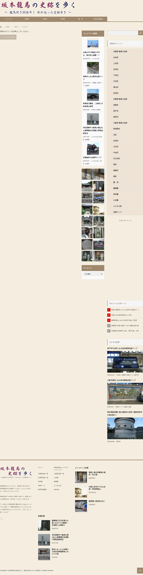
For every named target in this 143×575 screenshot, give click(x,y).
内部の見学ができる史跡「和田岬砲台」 (97, 488)
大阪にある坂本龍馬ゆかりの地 (121, 315)
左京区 (115, 69)
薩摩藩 (87, 139)
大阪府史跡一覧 (59, 474)
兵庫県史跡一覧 (43, 477)
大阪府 (44, 19)
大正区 (115, 147)
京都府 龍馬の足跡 (120, 51)
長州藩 (115, 194)
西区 (115, 164)
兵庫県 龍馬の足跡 (120, 99)
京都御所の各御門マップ (92, 157)
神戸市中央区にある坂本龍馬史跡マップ (122, 348)
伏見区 (115, 93)
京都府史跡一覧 (43, 474)
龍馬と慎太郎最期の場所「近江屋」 (97, 473)
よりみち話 (95, 58)
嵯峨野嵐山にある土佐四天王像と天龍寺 (124, 320)
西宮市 (115, 117)
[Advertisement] (114, 260)
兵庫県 (62, 19)
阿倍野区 (116, 129)
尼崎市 (87, 85)
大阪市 (125, 407)
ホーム (40, 467)
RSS (1, 518)
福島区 (115, 170)
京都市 (98, 110)
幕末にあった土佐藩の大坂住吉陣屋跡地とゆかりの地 (60, 551)
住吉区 (115, 141)
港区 (115, 176)
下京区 (115, 75)
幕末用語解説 (98, 19)
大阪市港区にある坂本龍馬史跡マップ (121, 380)
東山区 (115, 87)
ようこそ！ (9, 19)
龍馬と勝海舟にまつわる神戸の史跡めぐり (125, 310)
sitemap (56, 489)
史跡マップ (117, 212)
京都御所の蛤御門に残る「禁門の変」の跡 (125, 331)
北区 (115, 135)
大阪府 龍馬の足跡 (120, 123)
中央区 (115, 153)
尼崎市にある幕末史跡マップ (93, 78)
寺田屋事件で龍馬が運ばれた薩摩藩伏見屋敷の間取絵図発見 (93, 130)
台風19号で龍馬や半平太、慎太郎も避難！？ (91, 53)
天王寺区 (116, 158)
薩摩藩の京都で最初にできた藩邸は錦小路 (125, 325)
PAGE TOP (140, 571)
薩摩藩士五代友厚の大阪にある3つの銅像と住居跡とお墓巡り (60, 523)
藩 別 (80, 19)
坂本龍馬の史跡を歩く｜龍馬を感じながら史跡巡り (24, 570)
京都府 (27, 19)
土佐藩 (115, 200)
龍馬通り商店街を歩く (97, 501)
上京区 (115, 63)
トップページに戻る (8, 37)
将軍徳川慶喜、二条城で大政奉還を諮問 (93, 105)
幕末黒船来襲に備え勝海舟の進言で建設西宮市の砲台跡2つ (124, 413)
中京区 (93, 110)
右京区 (115, 57)
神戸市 (115, 111)
